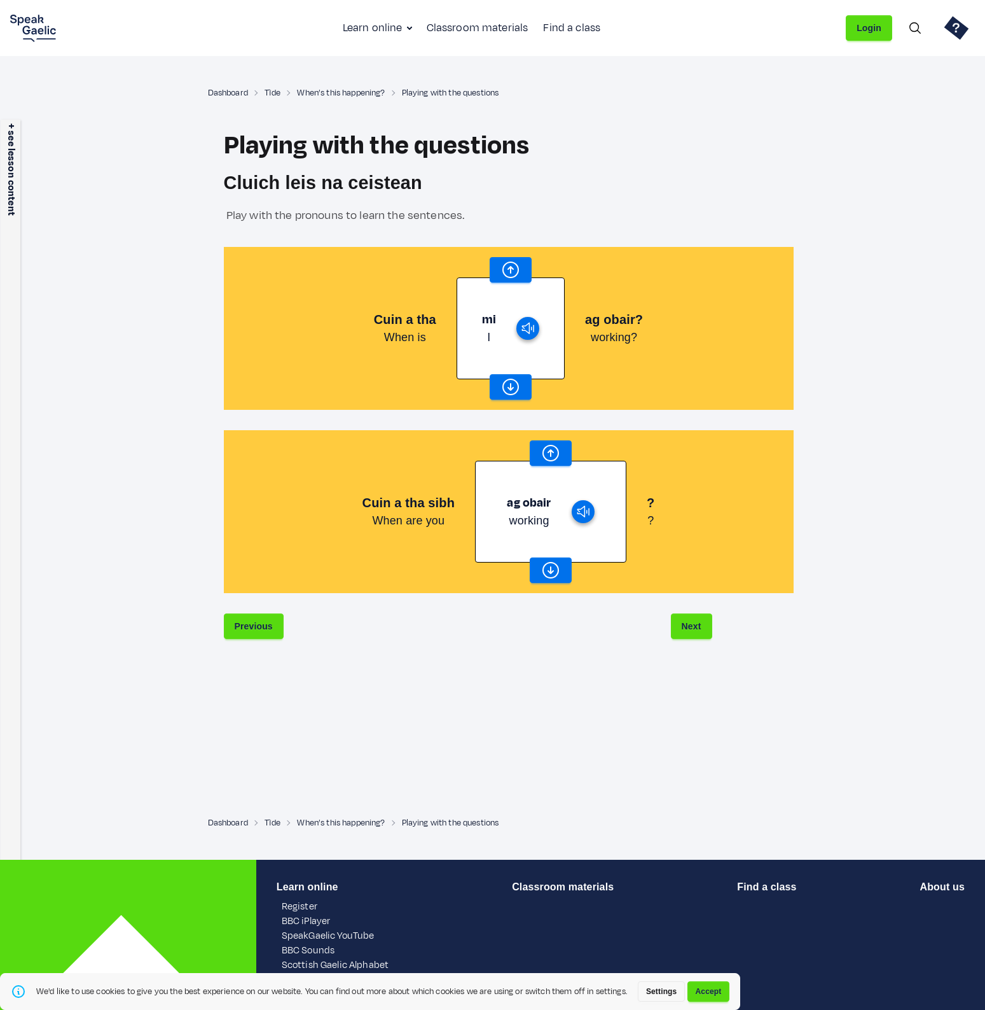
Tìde (273, 93)
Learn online (373, 28)
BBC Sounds (308, 950)
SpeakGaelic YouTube (328, 936)
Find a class (571, 28)
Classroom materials (477, 28)
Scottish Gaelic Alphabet (335, 965)
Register (299, 906)
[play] (527, 328)
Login (869, 28)
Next (691, 626)
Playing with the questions (450, 93)
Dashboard (228, 93)
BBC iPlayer (306, 921)
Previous (254, 626)
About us (942, 886)
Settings (661, 991)
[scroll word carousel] (511, 270)
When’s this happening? (341, 93)
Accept (709, 991)
